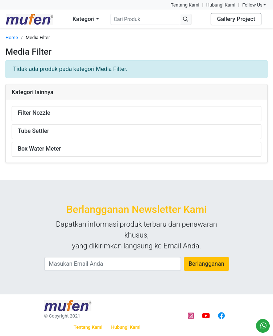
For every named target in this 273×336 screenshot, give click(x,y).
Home (11, 37)
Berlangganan (206, 263)
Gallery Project (236, 19)
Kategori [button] (84, 19)
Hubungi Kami (220, 5)
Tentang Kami (185, 5)
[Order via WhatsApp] (263, 326)
